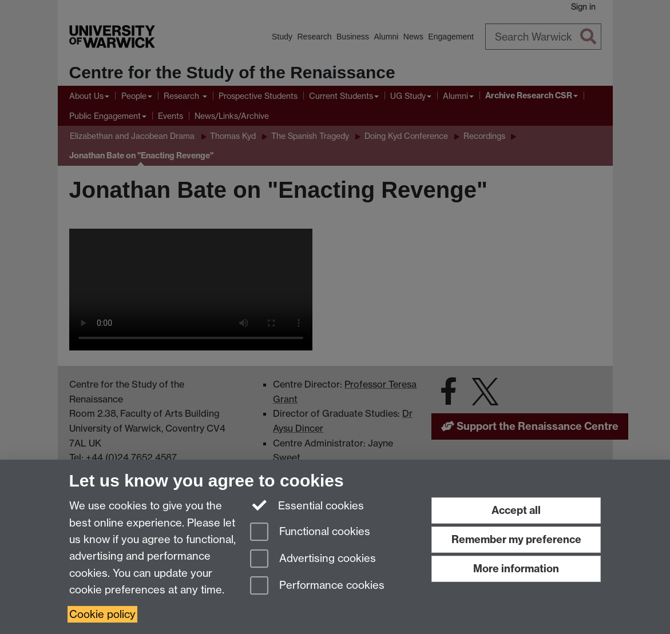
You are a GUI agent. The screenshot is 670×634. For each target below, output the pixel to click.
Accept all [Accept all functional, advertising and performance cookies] (516, 510)
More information (516, 568)
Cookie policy (102, 614)
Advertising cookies (313, 559)
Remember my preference (516, 539)
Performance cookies (317, 586)
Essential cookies (307, 504)
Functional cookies (310, 532)
